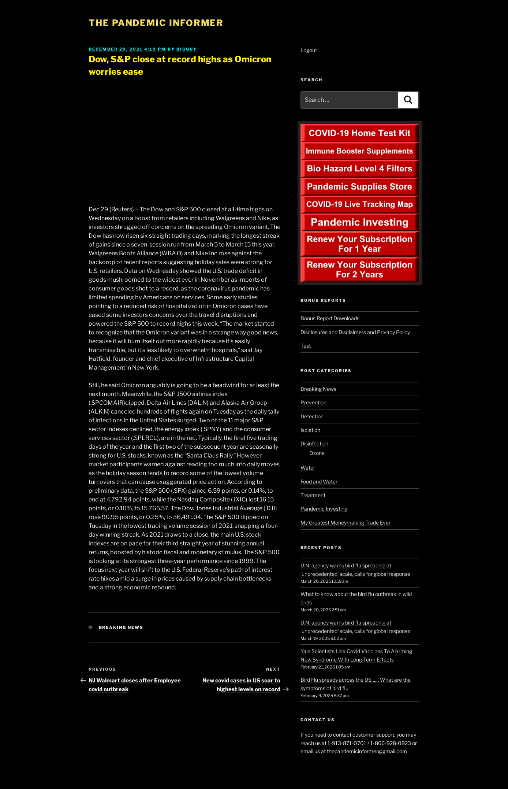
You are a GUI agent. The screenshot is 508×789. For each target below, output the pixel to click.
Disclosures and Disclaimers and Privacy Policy (355, 332)
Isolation (310, 430)
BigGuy (186, 49)
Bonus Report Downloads (329, 318)
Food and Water (318, 481)
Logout (308, 50)
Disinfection (314, 443)
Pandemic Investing (323, 508)
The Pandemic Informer (156, 23)
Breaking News (121, 627)
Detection (312, 416)
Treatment (312, 495)
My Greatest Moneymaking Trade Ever (345, 522)
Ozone (317, 453)
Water (307, 467)
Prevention (313, 402)
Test (305, 345)
